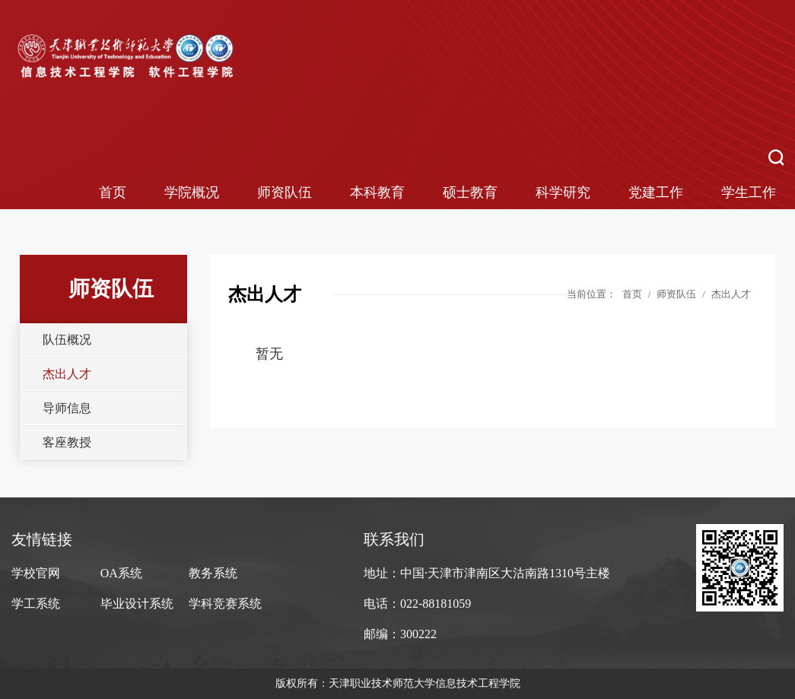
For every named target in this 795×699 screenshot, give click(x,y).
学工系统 (35, 603)
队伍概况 (67, 339)
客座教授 (67, 442)
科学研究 (563, 192)
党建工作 (655, 192)
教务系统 (213, 573)
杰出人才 (67, 373)
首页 (112, 192)
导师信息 (67, 408)
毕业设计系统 (136, 603)
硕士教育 (470, 192)
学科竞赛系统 (225, 603)
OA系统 (121, 573)
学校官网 (35, 573)
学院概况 (191, 192)
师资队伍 (284, 192)
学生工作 (748, 192)
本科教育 (377, 192)
